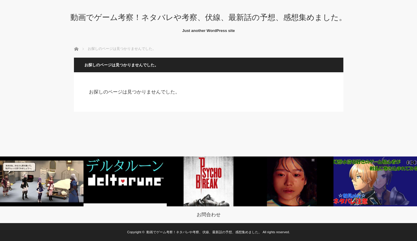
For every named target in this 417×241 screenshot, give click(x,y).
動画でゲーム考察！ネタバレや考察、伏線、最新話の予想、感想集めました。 (208, 17)
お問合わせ (209, 214)
